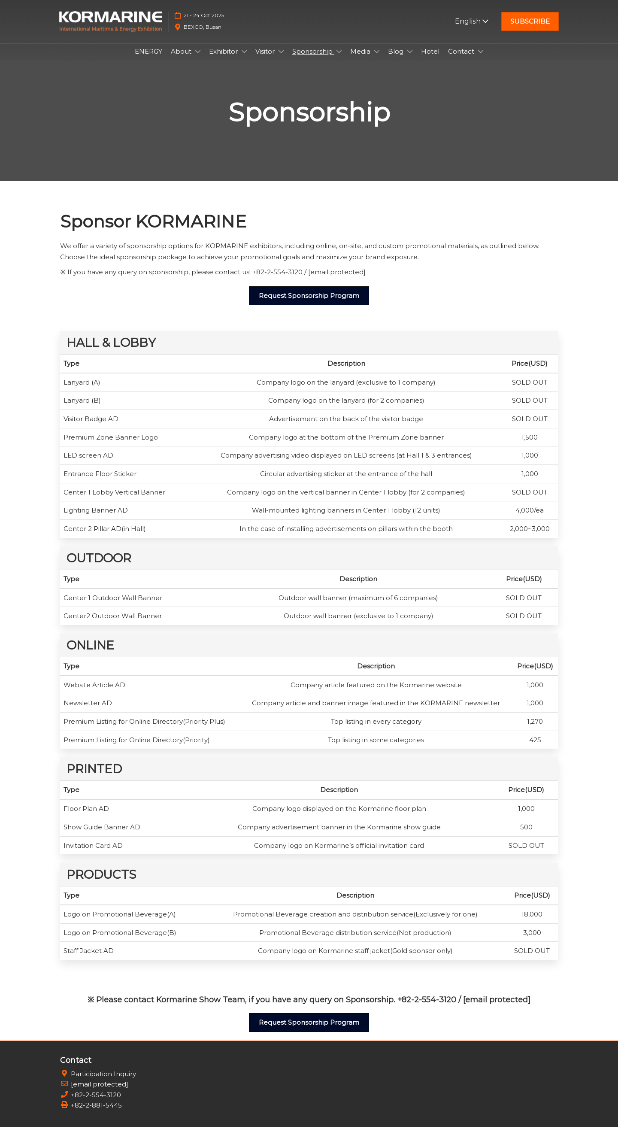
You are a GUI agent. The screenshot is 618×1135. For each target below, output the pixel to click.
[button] (530, 25)
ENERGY (148, 59)
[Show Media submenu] (376, 60)
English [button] (471, 25)
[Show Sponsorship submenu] (339, 60)
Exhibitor (224, 59)
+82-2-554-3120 (96, 1103)
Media (361, 59)
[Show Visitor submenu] (281, 60)
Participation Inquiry (103, 1082)
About (182, 59)
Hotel (430, 59)
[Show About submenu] (197, 60)
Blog (396, 59)
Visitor (265, 59)
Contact (462, 59)
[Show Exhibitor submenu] (244, 60)
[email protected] (337, 280)
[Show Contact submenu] (480, 60)
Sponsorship (313, 59)
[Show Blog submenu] (409, 60)
